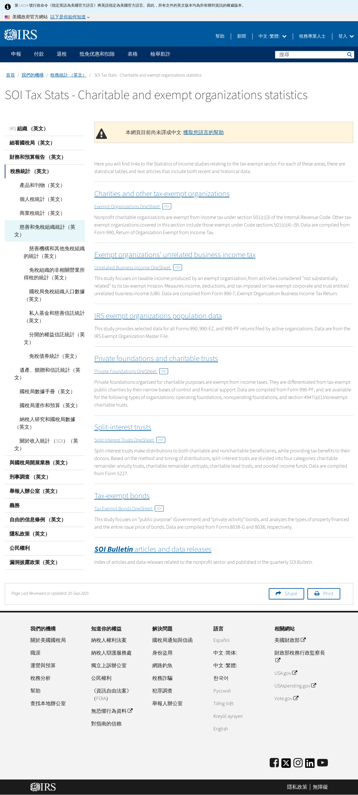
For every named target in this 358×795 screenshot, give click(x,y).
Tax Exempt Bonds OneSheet (129, 508)
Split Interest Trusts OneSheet (129, 440)
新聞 (241, 36)
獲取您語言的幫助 (203, 132)
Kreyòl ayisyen (228, 716)
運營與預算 (43, 665)
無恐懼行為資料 (111, 711)
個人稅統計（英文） (37, 199)
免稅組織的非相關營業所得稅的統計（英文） (54, 266)
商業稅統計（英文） (37, 213)
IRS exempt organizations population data (158, 315)
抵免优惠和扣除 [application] (97, 54)
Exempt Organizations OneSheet (132, 206)
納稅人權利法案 (109, 640)
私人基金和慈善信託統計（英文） (51, 309)
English (220, 728)
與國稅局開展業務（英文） (39, 447)
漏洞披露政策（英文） (34, 547)
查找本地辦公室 (48, 703)
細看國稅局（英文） (32, 143)
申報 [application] (16, 54)
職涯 (35, 652)
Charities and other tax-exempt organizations (161, 193)
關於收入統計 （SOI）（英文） (48, 433)
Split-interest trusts (122, 427)
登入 (346, 36)
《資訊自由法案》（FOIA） (111, 694)
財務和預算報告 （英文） (37, 157)
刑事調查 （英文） (30, 461)
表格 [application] (133, 54)
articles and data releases (152, 549)
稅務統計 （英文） (68, 75)
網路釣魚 (162, 665)
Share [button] (291, 594)
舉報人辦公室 (167, 703)
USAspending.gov (295, 685)
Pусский (222, 690)
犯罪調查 (162, 690)
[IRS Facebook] (274, 763)
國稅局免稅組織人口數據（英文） (51, 288)
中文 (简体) (225, 652)
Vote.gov (286, 698)
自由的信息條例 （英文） (37, 504)
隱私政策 (297, 787)
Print (328, 594)
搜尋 (349, 54)
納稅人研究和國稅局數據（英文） (47, 415)
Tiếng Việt (223, 703)
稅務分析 (40, 678)
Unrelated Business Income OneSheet (138, 267)
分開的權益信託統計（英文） (51, 331)
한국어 (221, 678)
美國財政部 (289, 640)
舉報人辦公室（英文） (34, 476)
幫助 (220, 36)
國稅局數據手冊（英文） (42, 384)
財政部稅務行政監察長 (299, 656)
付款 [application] (39, 54)
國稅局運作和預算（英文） (44, 397)
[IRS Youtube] (322, 763)
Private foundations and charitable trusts (156, 358)
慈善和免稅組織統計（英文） (47, 227)
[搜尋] (314, 55)
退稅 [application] (62, 54)
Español (221, 640)
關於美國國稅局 (48, 640)
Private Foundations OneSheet (131, 371)
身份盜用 (162, 652)
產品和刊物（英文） (37, 185)
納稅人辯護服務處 (111, 652)
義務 (14, 490)
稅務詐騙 (162, 678)
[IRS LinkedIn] (310, 765)
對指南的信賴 (106, 723)
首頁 (10, 75)
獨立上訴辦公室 (109, 665)
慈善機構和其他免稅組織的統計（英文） (54, 245)
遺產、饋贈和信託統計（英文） (44, 366)
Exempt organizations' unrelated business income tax (174, 254)
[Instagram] (298, 763)
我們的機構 (33, 75)
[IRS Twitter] (286, 765)
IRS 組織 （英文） (28, 128)
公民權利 (19, 533)
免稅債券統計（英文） (49, 348)
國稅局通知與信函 (172, 640)
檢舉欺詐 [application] (160, 54)
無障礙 (320, 787)
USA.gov (285, 673)
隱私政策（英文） (29, 518)
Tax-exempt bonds (122, 495)
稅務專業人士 (312, 36)
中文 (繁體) (272, 36)
